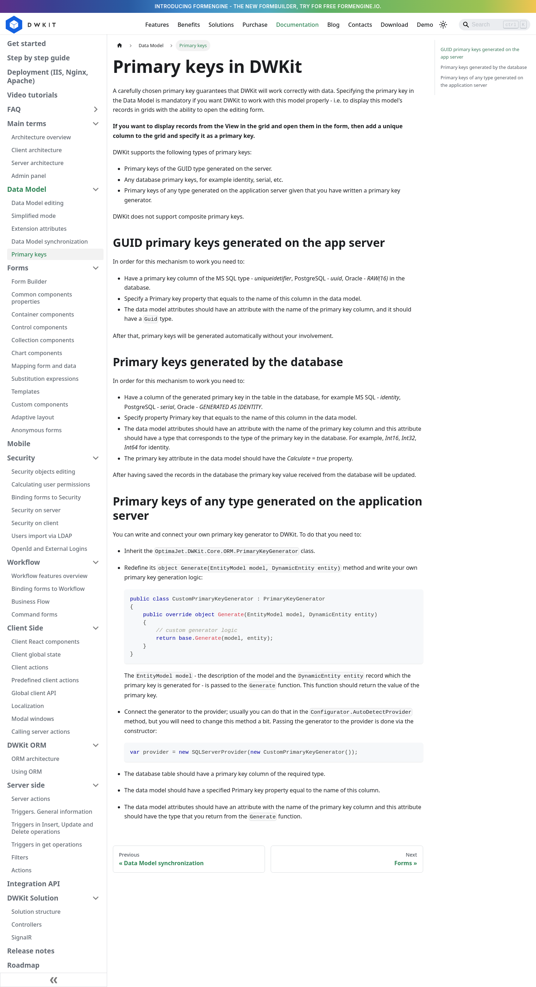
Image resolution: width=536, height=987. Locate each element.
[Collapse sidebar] (53, 980)
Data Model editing (37, 203)
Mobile (18, 443)
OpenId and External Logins (49, 549)
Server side (26, 785)
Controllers (26, 924)
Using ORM (26, 772)
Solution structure (36, 912)
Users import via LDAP (41, 536)
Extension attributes (39, 229)
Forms (17, 268)
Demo (425, 25)
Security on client (35, 523)
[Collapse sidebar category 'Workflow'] (96, 562)
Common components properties (41, 297)
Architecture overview (41, 137)
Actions (21, 870)
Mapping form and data (43, 366)
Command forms (34, 614)
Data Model (26, 189)
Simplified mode (33, 216)
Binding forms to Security (46, 497)
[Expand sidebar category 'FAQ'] (96, 109)
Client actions (29, 667)
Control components (39, 327)
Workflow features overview (49, 576)
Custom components (39, 404)
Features (157, 25)
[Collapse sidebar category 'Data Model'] (96, 189)
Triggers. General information (51, 812)
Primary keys (29, 254)
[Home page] (119, 45)
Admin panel (28, 176)
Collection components (42, 340)
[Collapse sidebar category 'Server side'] (96, 785)
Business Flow (30, 601)
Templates (25, 391)
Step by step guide (38, 58)
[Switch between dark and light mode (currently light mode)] (443, 24)
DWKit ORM (26, 745)
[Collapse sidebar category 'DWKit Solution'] (96, 898)
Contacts (360, 25)
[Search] (494, 24)
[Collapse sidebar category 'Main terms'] (96, 123)
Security (21, 458)
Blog (333, 25)
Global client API (33, 693)
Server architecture (37, 163)
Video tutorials (32, 95)
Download (394, 25)
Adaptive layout (32, 417)
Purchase (254, 25)
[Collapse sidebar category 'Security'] (96, 458)
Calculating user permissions (50, 484)
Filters (19, 857)
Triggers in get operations (46, 844)
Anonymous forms (36, 430)
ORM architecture (35, 759)
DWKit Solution (32, 898)
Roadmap (23, 965)
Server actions (30, 799)
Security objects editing (43, 471)
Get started (26, 43)
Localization (27, 706)
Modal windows (32, 719)
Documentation (297, 25)
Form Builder (29, 281)
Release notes (31, 951)
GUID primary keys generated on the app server (480, 53)
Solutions (221, 25)
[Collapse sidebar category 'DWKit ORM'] (96, 745)
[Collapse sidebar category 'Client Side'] (96, 628)
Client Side (25, 628)
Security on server (36, 510)
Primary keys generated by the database (484, 67)
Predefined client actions (45, 680)
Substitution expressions (45, 379)
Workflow (23, 562)
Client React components (45, 641)
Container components (42, 314)
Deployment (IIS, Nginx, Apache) (47, 76)
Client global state (36, 654)
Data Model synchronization (49, 241)
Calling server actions (40, 732)
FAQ (14, 109)
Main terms (26, 123)
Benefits (188, 25)
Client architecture (36, 150)
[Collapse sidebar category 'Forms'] (96, 267)
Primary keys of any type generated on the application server (482, 81)
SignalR (21, 937)
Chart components (36, 353)
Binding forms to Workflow (48, 589)
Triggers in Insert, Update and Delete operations (52, 828)
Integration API (33, 883)
